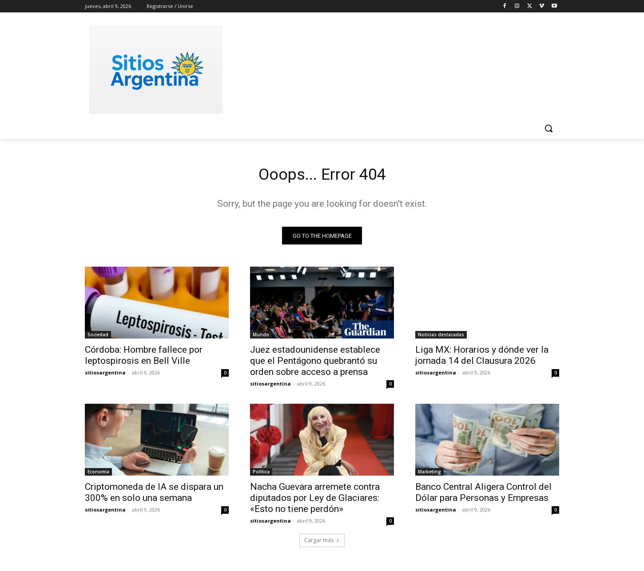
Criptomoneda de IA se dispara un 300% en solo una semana (154, 495)
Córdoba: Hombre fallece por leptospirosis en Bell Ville (144, 358)
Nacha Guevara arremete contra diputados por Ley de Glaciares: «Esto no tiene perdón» (315, 500)
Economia (98, 474)
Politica (261, 474)
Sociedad (97, 337)
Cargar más (322, 543)
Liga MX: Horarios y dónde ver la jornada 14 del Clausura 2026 (482, 358)
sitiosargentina (105, 375)
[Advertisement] (388, 68)
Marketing (429, 474)
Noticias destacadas (441, 337)
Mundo (261, 337)
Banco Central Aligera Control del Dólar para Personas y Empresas (483, 495)
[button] (548, 128)
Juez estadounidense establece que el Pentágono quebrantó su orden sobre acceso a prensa (315, 363)
